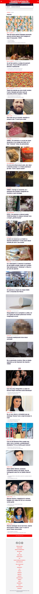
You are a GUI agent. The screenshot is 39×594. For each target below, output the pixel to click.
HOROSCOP (8, 6)
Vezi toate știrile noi (19, 535)
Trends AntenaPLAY (19, 586)
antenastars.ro (19, 567)
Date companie (19, 551)
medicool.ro (19, 576)
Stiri (19, 558)
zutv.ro (19, 584)
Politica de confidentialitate (19, 549)
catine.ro (19, 570)
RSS (19, 553)
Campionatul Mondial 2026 (15, 6)
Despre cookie (19, 555)
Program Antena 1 (19, 556)
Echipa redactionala (19, 562)
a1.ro (19, 565)
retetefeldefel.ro (19, 583)
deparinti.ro (19, 574)
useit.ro (19, 581)
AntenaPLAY (19, 588)
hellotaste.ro (19, 572)
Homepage (8, 12)
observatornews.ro (19, 578)
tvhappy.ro (19, 579)
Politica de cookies (19, 546)
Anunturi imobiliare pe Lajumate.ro (19, 560)
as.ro (19, 569)
